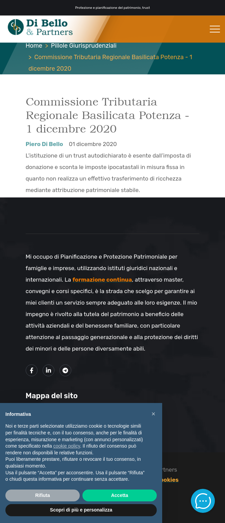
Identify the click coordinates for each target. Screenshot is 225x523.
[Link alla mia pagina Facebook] (32, 370)
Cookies (167, 479)
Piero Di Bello (44, 144)
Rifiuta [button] (42, 495)
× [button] (153, 414)
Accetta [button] (119, 495)
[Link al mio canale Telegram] (65, 370)
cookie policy (66, 446)
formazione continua (102, 279)
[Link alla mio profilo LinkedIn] (48, 370)
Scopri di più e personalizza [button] (81, 510)
